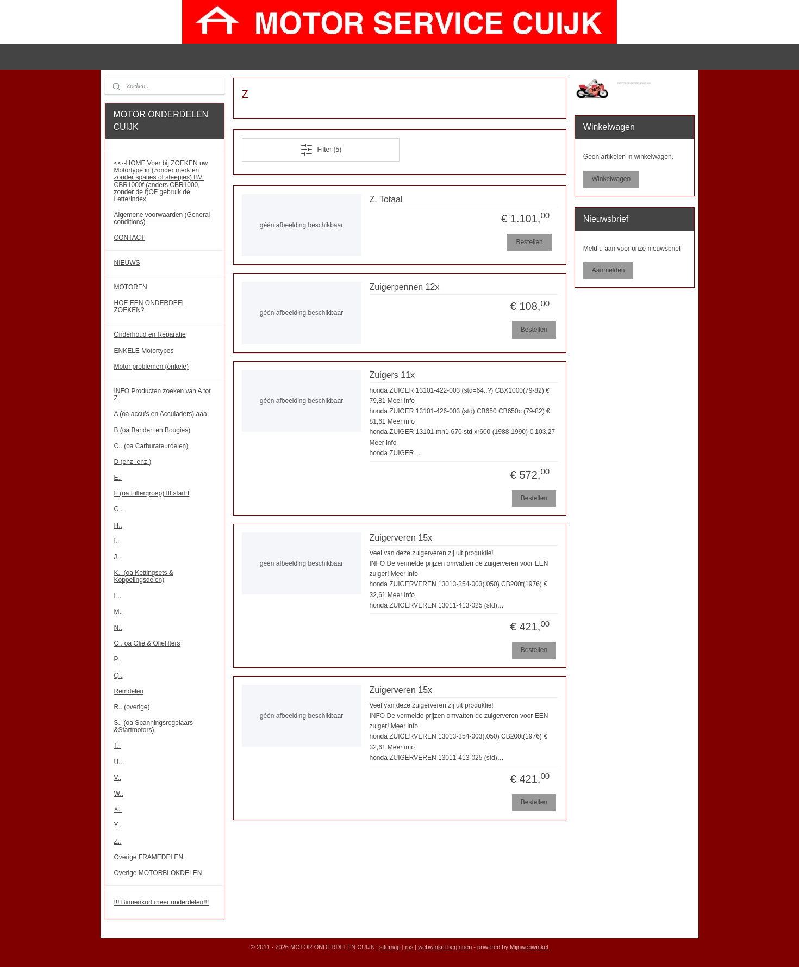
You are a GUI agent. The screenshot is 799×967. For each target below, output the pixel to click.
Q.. (118, 675)
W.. (118, 793)
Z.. (118, 841)
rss (409, 947)
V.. (118, 778)
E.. (118, 477)
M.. (118, 612)
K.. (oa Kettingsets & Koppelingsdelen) (143, 576)
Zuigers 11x (392, 375)
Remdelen (129, 691)
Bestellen (529, 242)
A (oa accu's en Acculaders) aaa (160, 414)
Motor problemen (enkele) (151, 366)
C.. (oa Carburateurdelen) (151, 446)
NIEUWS (127, 262)
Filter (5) (320, 149)
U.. (118, 762)
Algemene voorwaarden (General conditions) (162, 218)
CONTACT (129, 237)
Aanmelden (608, 270)
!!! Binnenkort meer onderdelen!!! (161, 902)
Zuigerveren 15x (400, 537)
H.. (118, 525)
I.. (117, 541)
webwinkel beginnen (445, 947)
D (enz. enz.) (133, 462)
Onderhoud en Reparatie (150, 334)
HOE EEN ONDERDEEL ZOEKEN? (150, 306)
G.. (118, 509)
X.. (118, 809)
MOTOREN (130, 287)
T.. (117, 745)
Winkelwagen (611, 179)
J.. (117, 557)
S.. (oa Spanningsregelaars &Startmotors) (153, 726)
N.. (118, 627)
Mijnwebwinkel (529, 947)
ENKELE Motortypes (144, 351)
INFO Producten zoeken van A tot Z (162, 394)
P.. (117, 659)
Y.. (117, 825)
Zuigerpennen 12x (404, 287)
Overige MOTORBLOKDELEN (158, 873)
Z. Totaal (385, 199)
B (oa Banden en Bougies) (152, 430)
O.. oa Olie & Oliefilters (147, 643)
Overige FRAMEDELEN (148, 857)
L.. (117, 596)
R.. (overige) (132, 707)
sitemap (390, 947)
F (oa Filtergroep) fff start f (152, 493)
